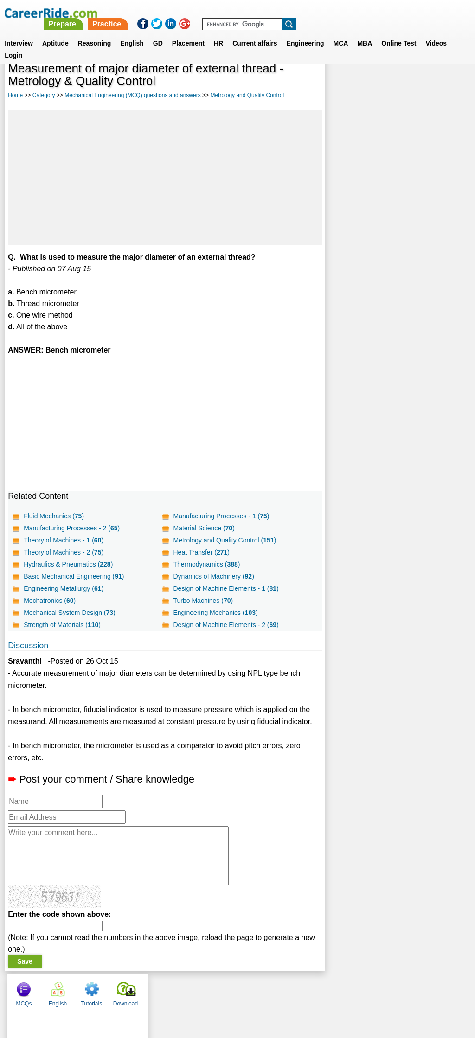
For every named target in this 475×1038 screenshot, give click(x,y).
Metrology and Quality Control (247, 95)
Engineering (305, 32)
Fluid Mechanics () (54, 516)
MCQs (344, 83)
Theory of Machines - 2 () (63, 552)
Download (445, 83)
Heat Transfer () (201, 552)
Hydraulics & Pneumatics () (68, 564)
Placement (188, 32)
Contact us (190, 989)
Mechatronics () (50, 600)
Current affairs (254, 32)
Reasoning (94, 32)
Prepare (236, 13)
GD (158, 32)
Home (15, 95)
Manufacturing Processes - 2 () (72, 528)
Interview (19, 32)
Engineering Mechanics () (215, 612)
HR (218, 32)
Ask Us (271, 989)
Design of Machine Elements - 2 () (225, 624)
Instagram (339, 989)
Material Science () (203, 528)
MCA (341, 32)
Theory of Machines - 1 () (63, 540)
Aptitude (55, 32)
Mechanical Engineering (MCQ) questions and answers (132, 95)
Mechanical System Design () (70, 612)
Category (43, 95)
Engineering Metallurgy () (63, 588)
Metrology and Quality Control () (224, 540)
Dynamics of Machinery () (213, 576)
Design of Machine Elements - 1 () (225, 588)
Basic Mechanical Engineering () (74, 576)
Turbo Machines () (203, 600)
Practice (280, 13)
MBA (364, 32)
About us (153, 989)
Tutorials (412, 83)
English (132, 32)
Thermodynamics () (206, 564)
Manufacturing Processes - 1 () (221, 516)
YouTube (303, 989)
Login (13, 44)
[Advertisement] (164, 177)
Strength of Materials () (62, 624)
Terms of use (233, 989)
